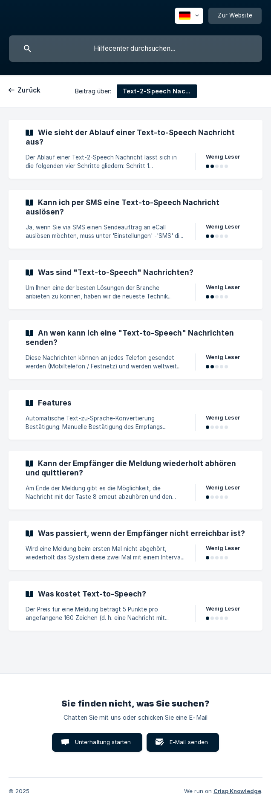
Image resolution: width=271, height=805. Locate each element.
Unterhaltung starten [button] (103, 741)
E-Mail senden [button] (189, 741)
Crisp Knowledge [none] (237, 791)
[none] (189, 16)
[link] (135, 149)
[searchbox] (135, 48)
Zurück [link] (29, 90)
